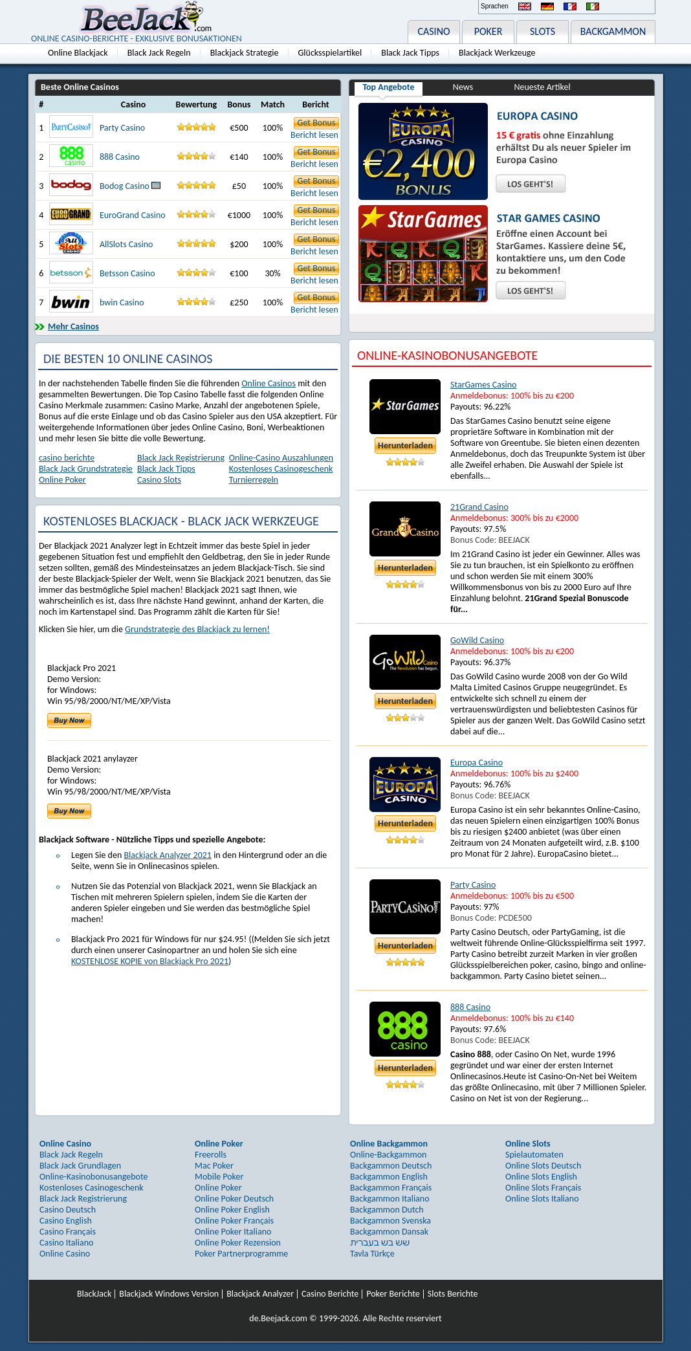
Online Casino (64, 1253)
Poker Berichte (393, 1294)
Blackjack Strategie (244, 52)
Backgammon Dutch (387, 1209)
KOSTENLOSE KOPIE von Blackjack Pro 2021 (149, 961)
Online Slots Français (543, 1187)
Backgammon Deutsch (391, 1165)
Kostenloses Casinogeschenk (281, 468)
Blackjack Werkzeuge (497, 52)
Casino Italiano (66, 1242)
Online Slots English (541, 1176)
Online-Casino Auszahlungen (281, 457)
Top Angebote (388, 87)
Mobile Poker (219, 1176)
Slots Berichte (453, 1294)
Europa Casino (476, 762)
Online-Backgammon (388, 1154)
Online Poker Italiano (233, 1231)
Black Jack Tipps (410, 52)
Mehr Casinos (73, 326)
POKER (488, 31)
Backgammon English (389, 1176)
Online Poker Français (234, 1220)
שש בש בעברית (380, 1242)
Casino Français (67, 1231)
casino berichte (66, 457)
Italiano (592, 6)
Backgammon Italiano (390, 1198)
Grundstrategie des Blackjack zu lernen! (197, 629)
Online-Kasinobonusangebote (93, 1176)
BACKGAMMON (613, 31)
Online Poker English (232, 1209)
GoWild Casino (477, 640)
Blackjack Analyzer (260, 1294)
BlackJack (94, 1294)
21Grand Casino (479, 506)
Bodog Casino (130, 186)
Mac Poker (214, 1165)
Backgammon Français (391, 1187)
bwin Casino (122, 302)
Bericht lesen (314, 134)
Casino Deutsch (67, 1209)
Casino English (65, 1220)
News (463, 87)
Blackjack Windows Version (169, 1294)
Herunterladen (405, 445)
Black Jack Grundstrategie (86, 468)
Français (570, 6)
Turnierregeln (253, 479)
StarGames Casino (483, 384)
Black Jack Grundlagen (80, 1165)
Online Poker (62, 479)
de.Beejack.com (278, 1318)
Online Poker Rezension (238, 1242)
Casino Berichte (330, 1294)
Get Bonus (317, 122)
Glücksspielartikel (330, 52)
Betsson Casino (127, 273)
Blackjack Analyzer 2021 (168, 855)
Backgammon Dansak (389, 1231)
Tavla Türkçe (372, 1253)
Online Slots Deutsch (543, 1165)
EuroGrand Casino (133, 215)
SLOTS (542, 31)
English (524, 6)
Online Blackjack (78, 52)
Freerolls (210, 1154)
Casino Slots (159, 479)
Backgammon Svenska (390, 1220)
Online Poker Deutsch (234, 1198)
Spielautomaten (534, 1154)
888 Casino (120, 156)
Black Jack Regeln (159, 52)
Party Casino (122, 127)
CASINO (433, 31)
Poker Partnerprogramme (241, 1253)
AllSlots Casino (126, 244)
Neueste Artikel (542, 87)
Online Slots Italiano (542, 1198)
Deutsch (547, 6)
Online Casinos (268, 383)
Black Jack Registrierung (181, 457)
